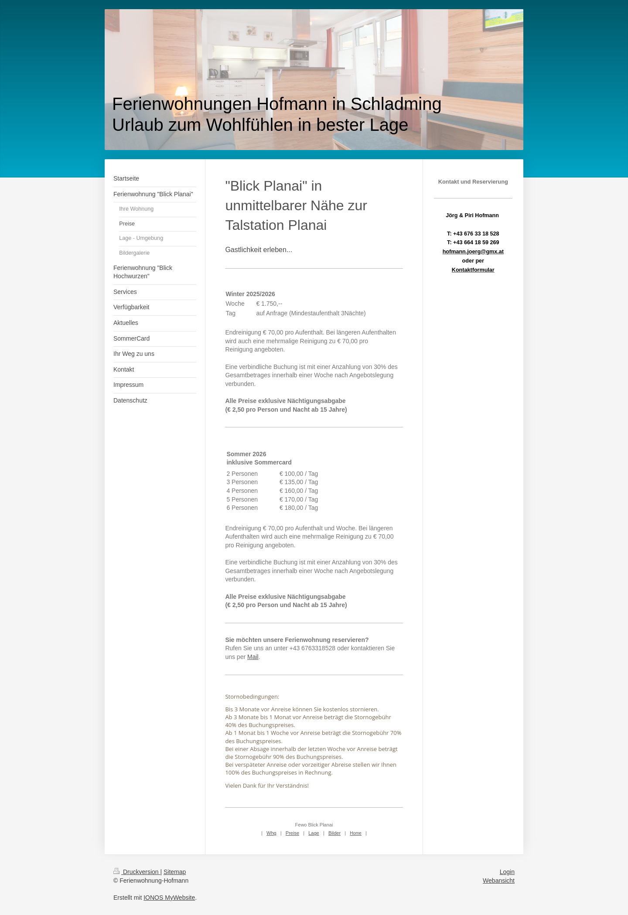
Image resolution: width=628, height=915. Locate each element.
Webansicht (499, 880)
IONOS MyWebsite (169, 897)
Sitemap (175, 871)
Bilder (334, 833)
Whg (271, 833)
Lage (313, 833)
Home (356, 833)
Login (507, 871)
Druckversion (136, 871)
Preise (292, 833)
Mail (253, 656)
